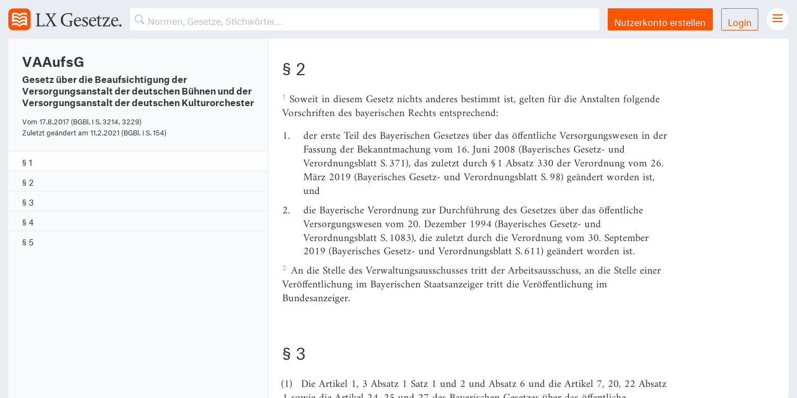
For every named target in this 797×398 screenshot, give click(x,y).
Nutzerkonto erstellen (660, 20)
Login (740, 20)
